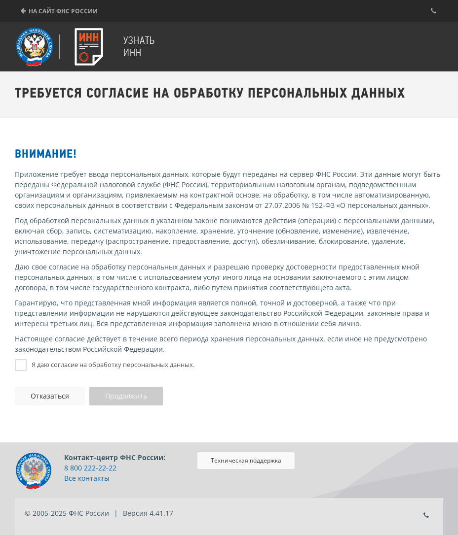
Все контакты (87, 478)
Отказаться (50, 396)
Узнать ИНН (139, 46)
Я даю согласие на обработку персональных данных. (113, 364)
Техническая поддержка (246, 460)
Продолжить (126, 396)
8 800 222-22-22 (90, 467)
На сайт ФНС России (63, 11)
